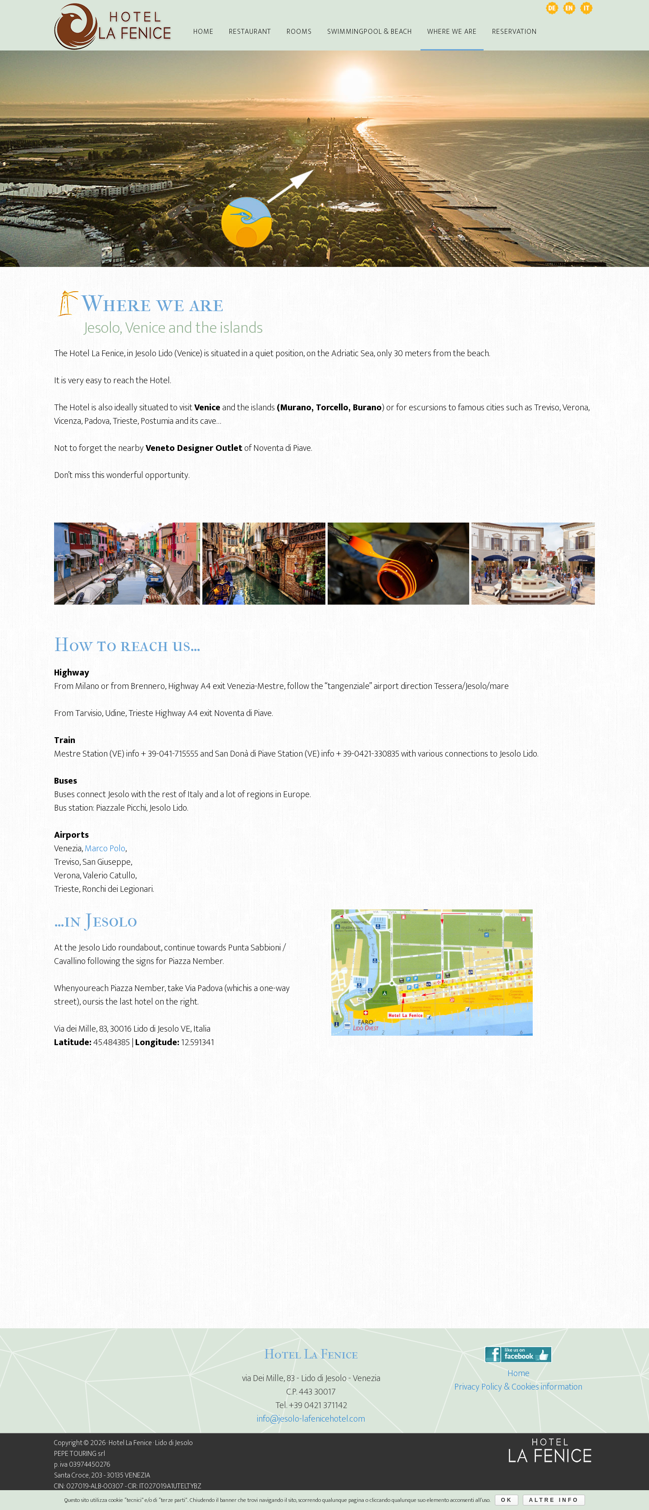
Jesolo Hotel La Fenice (112, 26)
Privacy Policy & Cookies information (518, 1387)
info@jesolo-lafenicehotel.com (311, 1419)
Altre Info (554, 1500)
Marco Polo (105, 848)
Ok (506, 1500)
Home (518, 1373)
